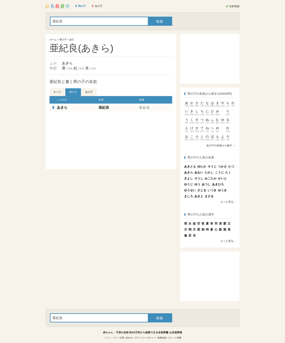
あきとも (190, 166)
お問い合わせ (125, 337)
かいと (222, 178)
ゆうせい (190, 190)
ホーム (53, 39)
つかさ (222, 166)
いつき (212, 190)
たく (228, 172)
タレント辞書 (174, 337)
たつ (231, 166)
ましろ (188, 196)
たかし (209, 172)
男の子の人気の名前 (199, 157)
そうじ (212, 166)
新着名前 (162, 337)
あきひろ (218, 184)
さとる (201, 190)
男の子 (62, 39)
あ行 (71, 39)
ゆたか (201, 166)
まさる (209, 196)
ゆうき (222, 190)
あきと (198, 196)
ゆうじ (188, 184)
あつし (206, 184)
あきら (67, 63)
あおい (198, 172)
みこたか (211, 178)
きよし (188, 178)
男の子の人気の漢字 (199, 214)
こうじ (219, 172)
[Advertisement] (79, 140)
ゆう (197, 184)
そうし (198, 178)
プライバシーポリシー (145, 337)
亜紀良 (104, 108)
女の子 (89, 92)
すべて (57, 92)
